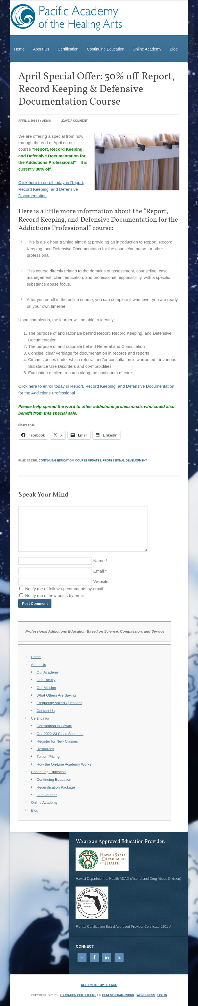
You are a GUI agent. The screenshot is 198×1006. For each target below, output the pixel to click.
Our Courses (47, 795)
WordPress (145, 995)
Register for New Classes (57, 741)
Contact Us (45, 711)
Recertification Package (56, 787)
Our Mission (46, 688)
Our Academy (48, 672)
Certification (68, 49)
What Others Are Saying (56, 695)
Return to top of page (99, 985)
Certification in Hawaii (54, 726)
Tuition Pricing (48, 756)
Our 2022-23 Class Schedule (60, 734)
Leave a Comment (74, 120)
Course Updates (88, 460)
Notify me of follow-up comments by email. (64, 588)
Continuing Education (105, 49)
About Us (41, 49)
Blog (173, 49)
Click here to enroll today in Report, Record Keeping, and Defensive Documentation (51, 189)
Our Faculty (46, 680)
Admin (46, 120)
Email (98, 571)
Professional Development (125, 460)
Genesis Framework (118, 995)
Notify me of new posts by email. (55, 595)
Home (19, 49)
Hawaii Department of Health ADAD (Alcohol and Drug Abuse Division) (128, 879)
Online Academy (147, 49)
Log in (162, 995)
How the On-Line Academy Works (64, 764)
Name (98, 560)
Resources (45, 749)
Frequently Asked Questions (59, 703)
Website (100, 581)
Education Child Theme (78, 995)
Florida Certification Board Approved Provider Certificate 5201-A (123, 927)
